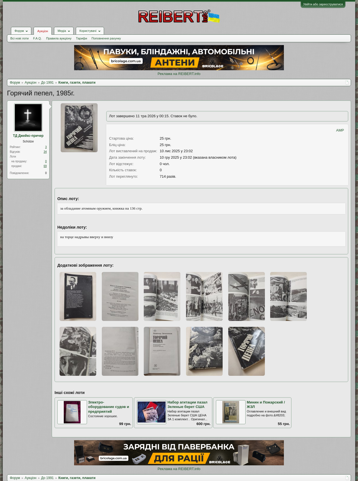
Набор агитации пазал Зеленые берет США (188, 404)
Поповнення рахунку (106, 38)
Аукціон (42, 31)
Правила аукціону (58, 38)
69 (45, 166)
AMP (340, 130)
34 (45, 151)
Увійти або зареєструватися (323, 4)
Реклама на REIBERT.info (178, 74)
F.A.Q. (37, 38)
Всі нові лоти (19, 38)
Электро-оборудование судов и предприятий (108, 407)
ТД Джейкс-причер (28, 136)
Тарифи (81, 38)
